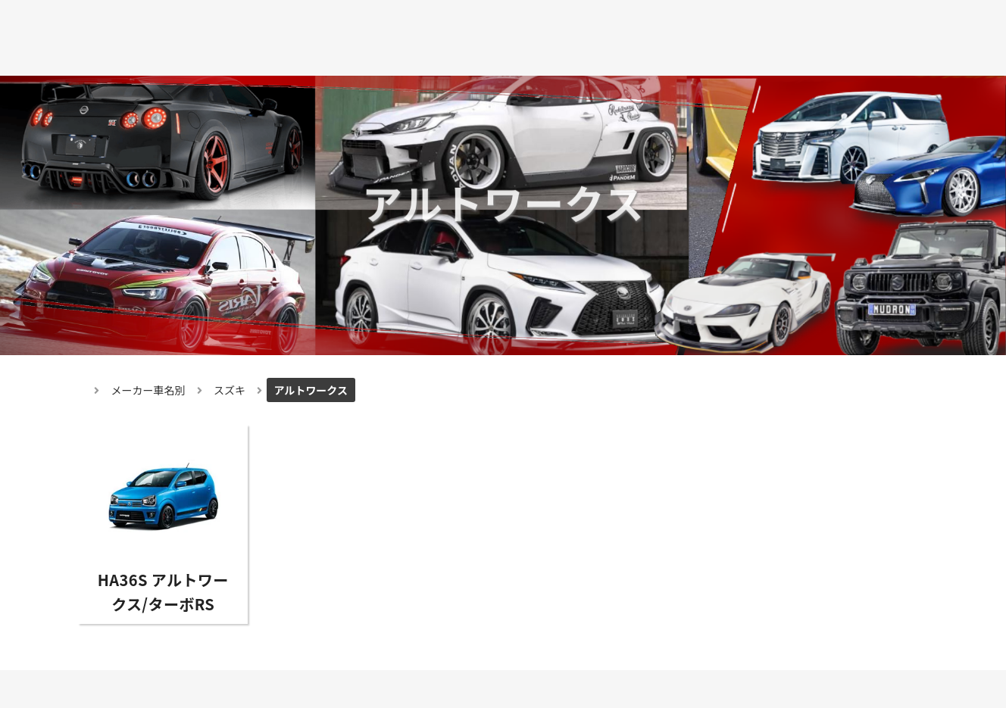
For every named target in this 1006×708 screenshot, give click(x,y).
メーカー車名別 (148, 390)
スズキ (229, 390)
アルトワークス (311, 390)
